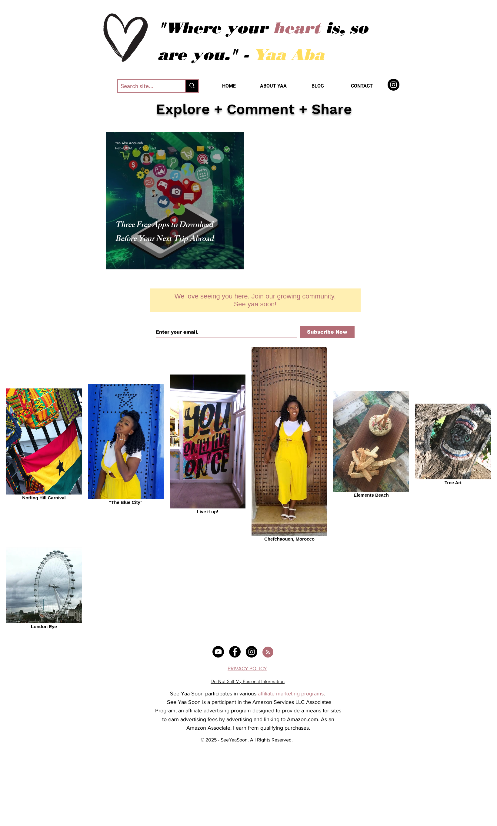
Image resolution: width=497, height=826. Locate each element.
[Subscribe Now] (327, 332)
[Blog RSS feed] (267, 652)
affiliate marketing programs (291, 694)
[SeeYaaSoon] (393, 85)
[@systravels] (218, 652)
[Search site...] (146, 86)
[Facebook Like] (255, 280)
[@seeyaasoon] (235, 652)
